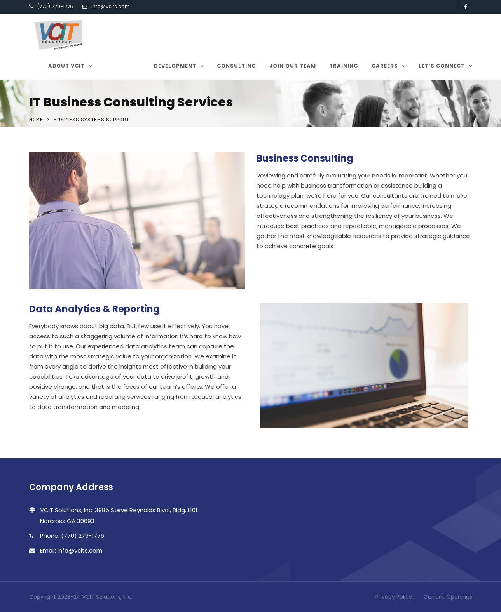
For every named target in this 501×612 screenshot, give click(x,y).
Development (175, 66)
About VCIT (66, 66)
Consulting (236, 66)
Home (36, 119)
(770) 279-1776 (55, 6)
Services (119, 66)
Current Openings (448, 597)
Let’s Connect (442, 66)
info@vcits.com (110, 6)
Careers (385, 66)
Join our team (292, 66)
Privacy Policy (393, 597)
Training (343, 66)
